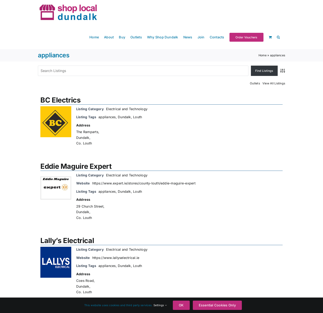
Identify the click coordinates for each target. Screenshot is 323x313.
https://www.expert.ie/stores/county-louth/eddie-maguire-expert (143, 183)
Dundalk (124, 117)
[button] (278, 37)
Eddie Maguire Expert (76, 166)
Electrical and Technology (126, 109)
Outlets (255, 83)
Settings (160, 305)
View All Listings (273, 83)
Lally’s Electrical (67, 240)
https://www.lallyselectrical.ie (115, 258)
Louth (137, 117)
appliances (107, 117)
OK (181, 305)
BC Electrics (60, 100)
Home (263, 55)
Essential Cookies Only (217, 305)
